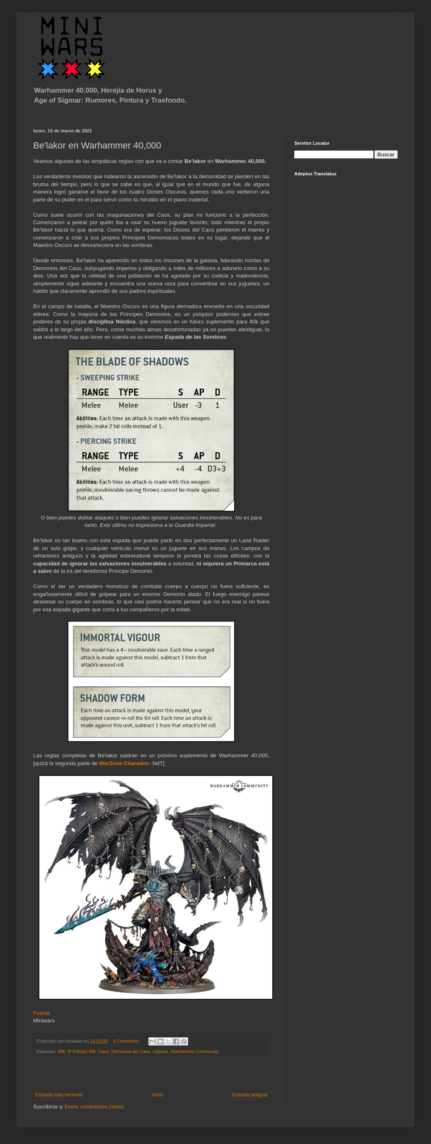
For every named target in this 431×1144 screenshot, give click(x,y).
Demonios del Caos (130, 1051)
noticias (160, 1051)
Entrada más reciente (58, 1095)
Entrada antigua (249, 1095)
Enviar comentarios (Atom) (94, 1107)
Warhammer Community (194, 1051)
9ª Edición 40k (81, 1051)
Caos (103, 1051)
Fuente (42, 1013)
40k (61, 1051)
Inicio (157, 1095)
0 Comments (125, 1041)
